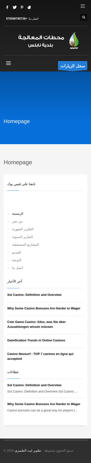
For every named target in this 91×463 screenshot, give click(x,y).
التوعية (16, 260)
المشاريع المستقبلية (25, 244)
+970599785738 (16, 18)
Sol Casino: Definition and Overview (34, 295)
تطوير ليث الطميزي (28, 450)
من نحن (17, 221)
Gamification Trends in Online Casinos (36, 340)
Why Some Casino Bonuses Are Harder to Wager (43, 308)
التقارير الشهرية (22, 229)
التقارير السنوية (22, 237)
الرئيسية (17, 213)
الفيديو (16, 252)
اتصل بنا (17, 268)
